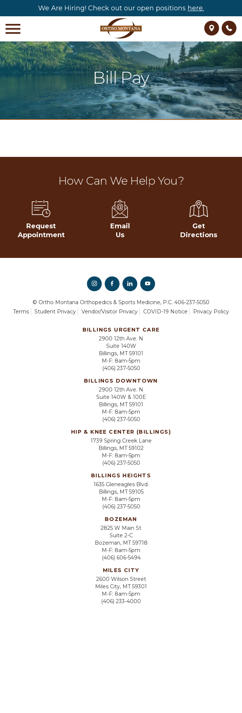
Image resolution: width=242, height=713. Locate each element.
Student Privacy (55, 311)
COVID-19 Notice (165, 311)
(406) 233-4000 (121, 601)
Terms (21, 311)
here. (196, 8)
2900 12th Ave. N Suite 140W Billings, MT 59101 (121, 346)
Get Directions (198, 219)
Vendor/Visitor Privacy (109, 311)
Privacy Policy (211, 311)
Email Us (120, 219)
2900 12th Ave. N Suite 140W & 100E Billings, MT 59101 (121, 397)
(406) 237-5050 (121, 368)
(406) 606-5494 (121, 557)
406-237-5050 (191, 302)
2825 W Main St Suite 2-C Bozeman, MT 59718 (121, 535)
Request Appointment (41, 219)
